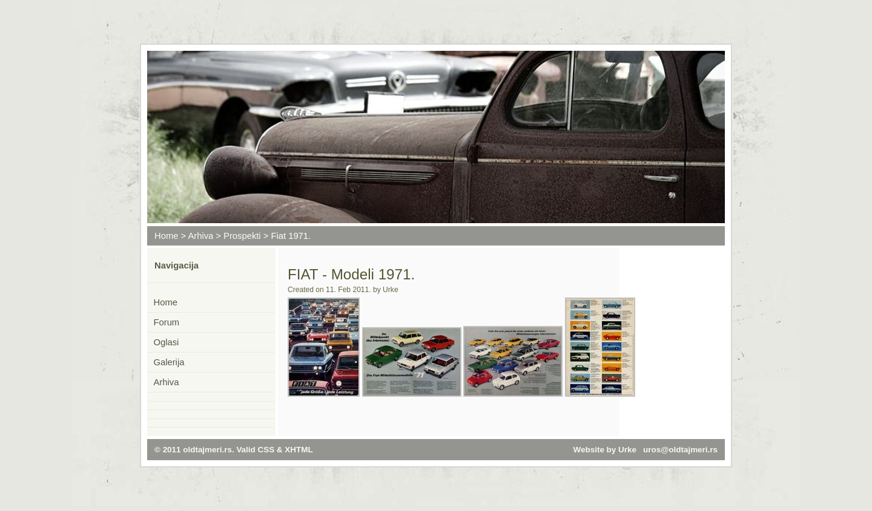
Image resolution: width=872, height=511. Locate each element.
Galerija (169, 362)
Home (166, 236)
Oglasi (166, 342)
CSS (266, 449)
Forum (167, 322)
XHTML (298, 449)
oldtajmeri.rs (207, 449)
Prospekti (242, 236)
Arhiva (200, 236)
